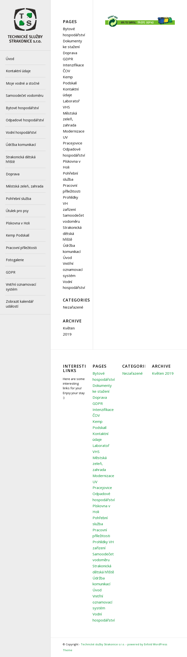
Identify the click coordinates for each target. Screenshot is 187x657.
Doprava (70, 52)
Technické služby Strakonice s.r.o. (103, 644)
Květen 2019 (163, 373)
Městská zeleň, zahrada (70, 119)
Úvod (67, 257)
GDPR (68, 58)
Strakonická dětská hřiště (72, 233)
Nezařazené (73, 307)
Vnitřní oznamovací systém (73, 269)
